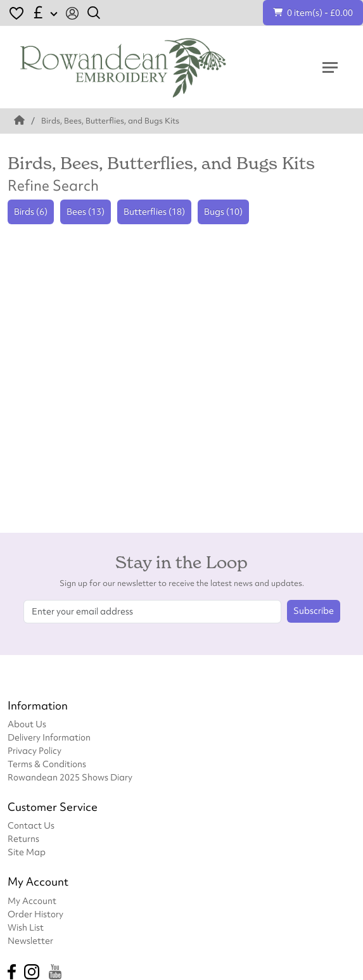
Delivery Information (49, 737)
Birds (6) (31, 211)
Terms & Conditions (47, 764)
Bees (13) (86, 211)
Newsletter (30, 940)
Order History (35, 914)
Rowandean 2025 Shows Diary (70, 777)
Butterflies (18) (154, 211)
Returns (23, 838)
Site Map (27, 852)
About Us (27, 724)
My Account (32, 900)
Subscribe (313, 610)
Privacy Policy (34, 750)
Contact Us (31, 825)
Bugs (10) (223, 211)
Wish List (26, 927)
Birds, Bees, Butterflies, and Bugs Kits (110, 120)
